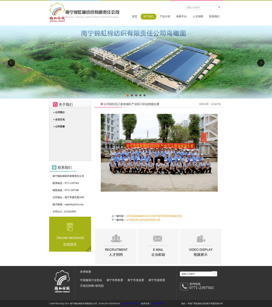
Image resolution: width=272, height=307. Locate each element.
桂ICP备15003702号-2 (131, 303)
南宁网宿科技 (157, 303)
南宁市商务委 (115, 280)
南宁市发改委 (136, 280)
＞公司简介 (59, 112)
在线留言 (70, 244)
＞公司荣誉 (59, 126)
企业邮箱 (158, 254)
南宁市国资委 (156, 280)
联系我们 (214, 16)
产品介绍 (165, 16)
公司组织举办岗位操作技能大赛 (143, 220)
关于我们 (148, 16)
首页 (134, 16)
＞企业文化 (59, 119)
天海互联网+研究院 (92, 285)
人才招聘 (198, 16)
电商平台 (181, 16)
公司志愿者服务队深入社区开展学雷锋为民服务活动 (154, 216)
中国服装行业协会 (91, 280)
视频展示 (200, 254)
